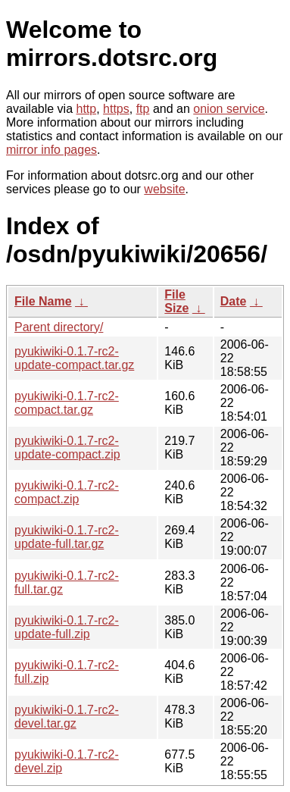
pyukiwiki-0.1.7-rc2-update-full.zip (66, 627)
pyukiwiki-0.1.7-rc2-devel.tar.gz (66, 716)
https (116, 108)
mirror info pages (51, 149)
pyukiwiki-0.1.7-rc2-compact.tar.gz (66, 403)
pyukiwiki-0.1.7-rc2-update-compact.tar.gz (74, 358)
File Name (43, 301)
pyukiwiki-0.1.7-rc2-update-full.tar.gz (66, 537)
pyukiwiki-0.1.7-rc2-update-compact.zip (67, 447)
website (164, 189)
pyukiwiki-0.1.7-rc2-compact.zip (66, 492)
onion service (228, 108)
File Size (176, 301)
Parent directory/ (58, 327)
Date (233, 301)
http (86, 108)
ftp (143, 108)
